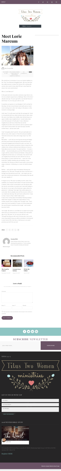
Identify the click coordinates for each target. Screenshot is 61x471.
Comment (4, 291)
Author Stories (15, 72)
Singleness (15, 74)
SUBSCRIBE (51, 347)
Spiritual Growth (15, 76)
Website (24, 307)
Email (13, 307)
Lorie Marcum (15, 73)
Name (3, 307)
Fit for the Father (27, 270)
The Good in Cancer (5, 270)
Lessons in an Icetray (17, 270)
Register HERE (7, 455)
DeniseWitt (10, 68)
